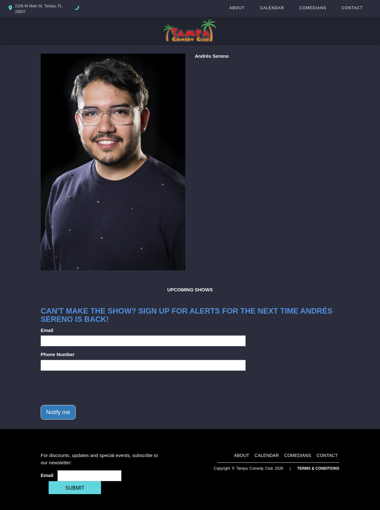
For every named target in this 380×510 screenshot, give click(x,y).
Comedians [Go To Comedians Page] (312, 8)
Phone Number (58, 354)
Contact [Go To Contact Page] (352, 8)
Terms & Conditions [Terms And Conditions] (318, 468)
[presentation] (89, 387)
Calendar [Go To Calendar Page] (272, 8)
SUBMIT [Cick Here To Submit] (74, 488)
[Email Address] (89, 475)
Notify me (58, 412)
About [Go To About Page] (237, 8)
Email (47, 330)
